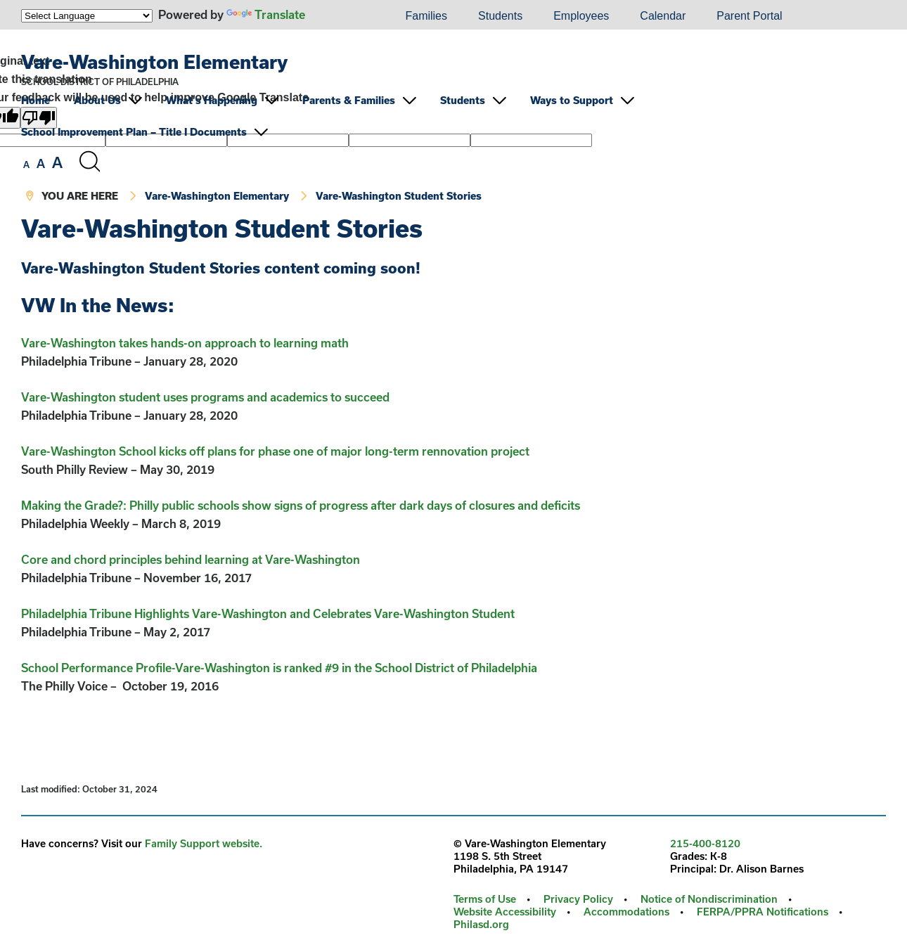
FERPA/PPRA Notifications (762, 912)
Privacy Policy (578, 899)
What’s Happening (211, 100)
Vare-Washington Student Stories (399, 196)
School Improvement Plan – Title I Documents (134, 132)
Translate (265, 14)
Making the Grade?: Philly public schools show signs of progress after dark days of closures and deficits (302, 505)
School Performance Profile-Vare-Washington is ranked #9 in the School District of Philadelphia (279, 667)
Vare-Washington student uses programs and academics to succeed (205, 397)
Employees (581, 16)
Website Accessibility (505, 912)
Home (35, 100)
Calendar (663, 16)
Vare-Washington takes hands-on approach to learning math (185, 342)
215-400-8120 (705, 843)
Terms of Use (485, 899)
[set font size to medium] (40, 163)
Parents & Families (348, 100)
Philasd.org (481, 924)
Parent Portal (749, 16)
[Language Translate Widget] (87, 15)
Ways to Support (571, 100)
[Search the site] (89, 162)
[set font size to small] (26, 164)
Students (500, 16)
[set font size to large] (57, 162)
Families (426, 16)
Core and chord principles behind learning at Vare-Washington (190, 559)
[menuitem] (341, 16)
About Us (97, 100)
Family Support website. (203, 843)
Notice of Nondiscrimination (709, 899)
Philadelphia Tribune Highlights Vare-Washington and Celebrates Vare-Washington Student (269, 613)
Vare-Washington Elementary (154, 61)
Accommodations (626, 912)
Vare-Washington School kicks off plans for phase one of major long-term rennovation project (275, 451)
